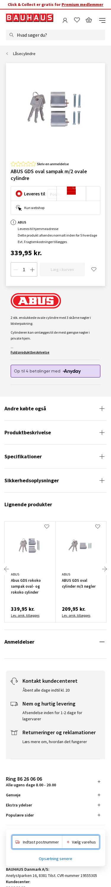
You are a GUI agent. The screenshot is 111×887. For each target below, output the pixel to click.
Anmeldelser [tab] (19, 641)
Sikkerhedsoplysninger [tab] (31, 480)
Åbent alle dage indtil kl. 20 (46, 690)
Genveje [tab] (13, 795)
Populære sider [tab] (20, 815)
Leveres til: (35, 194)
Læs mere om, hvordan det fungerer (54, 741)
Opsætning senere (55, 858)
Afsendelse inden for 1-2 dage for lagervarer (52, 716)
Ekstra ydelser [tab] (19, 805)
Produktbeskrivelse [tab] (27, 432)
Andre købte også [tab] (25, 408)
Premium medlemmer (82, 4)
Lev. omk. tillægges (25, 615)
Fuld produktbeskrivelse (30, 352)
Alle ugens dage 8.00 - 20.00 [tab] (31, 781)
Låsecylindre (24, 54)
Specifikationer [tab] (23, 456)
